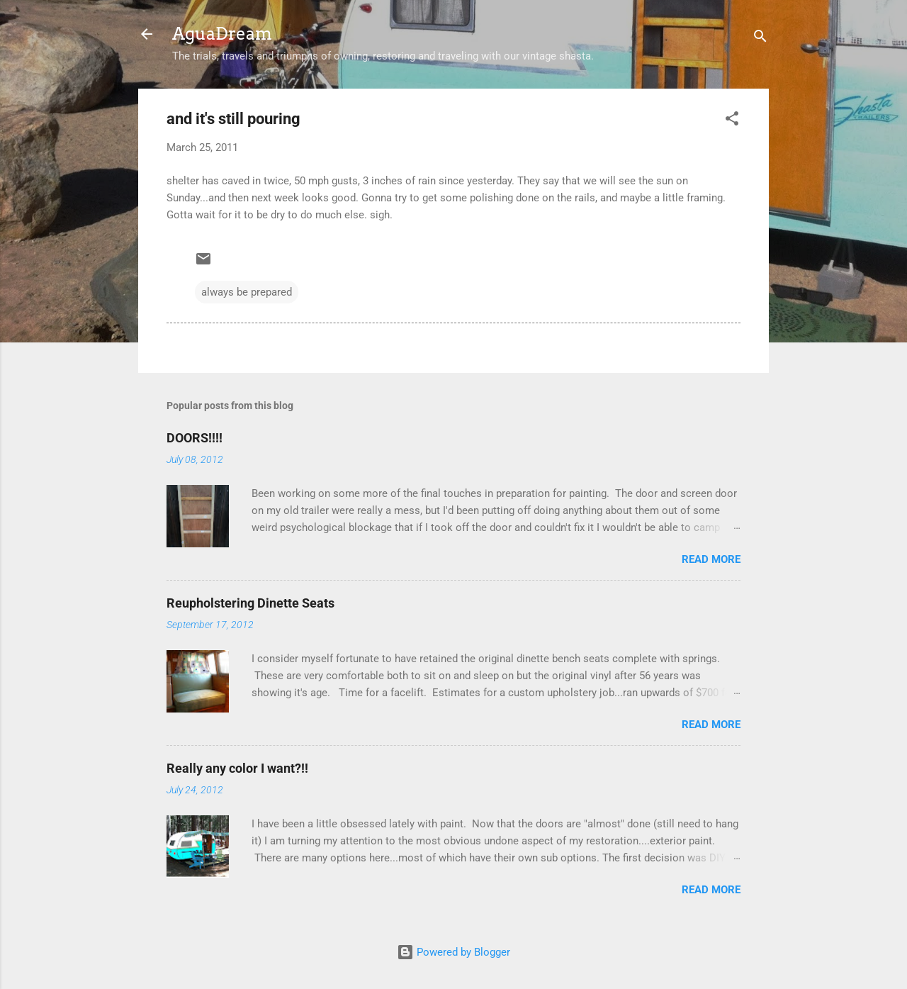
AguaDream (222, 33)
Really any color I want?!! (237, 768)
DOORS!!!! (194, 437)
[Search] (760, 38)
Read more (711, 559)
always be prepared (246, 292)
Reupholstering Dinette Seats (250, 603)
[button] (731, 121)
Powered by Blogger (453, 952)
